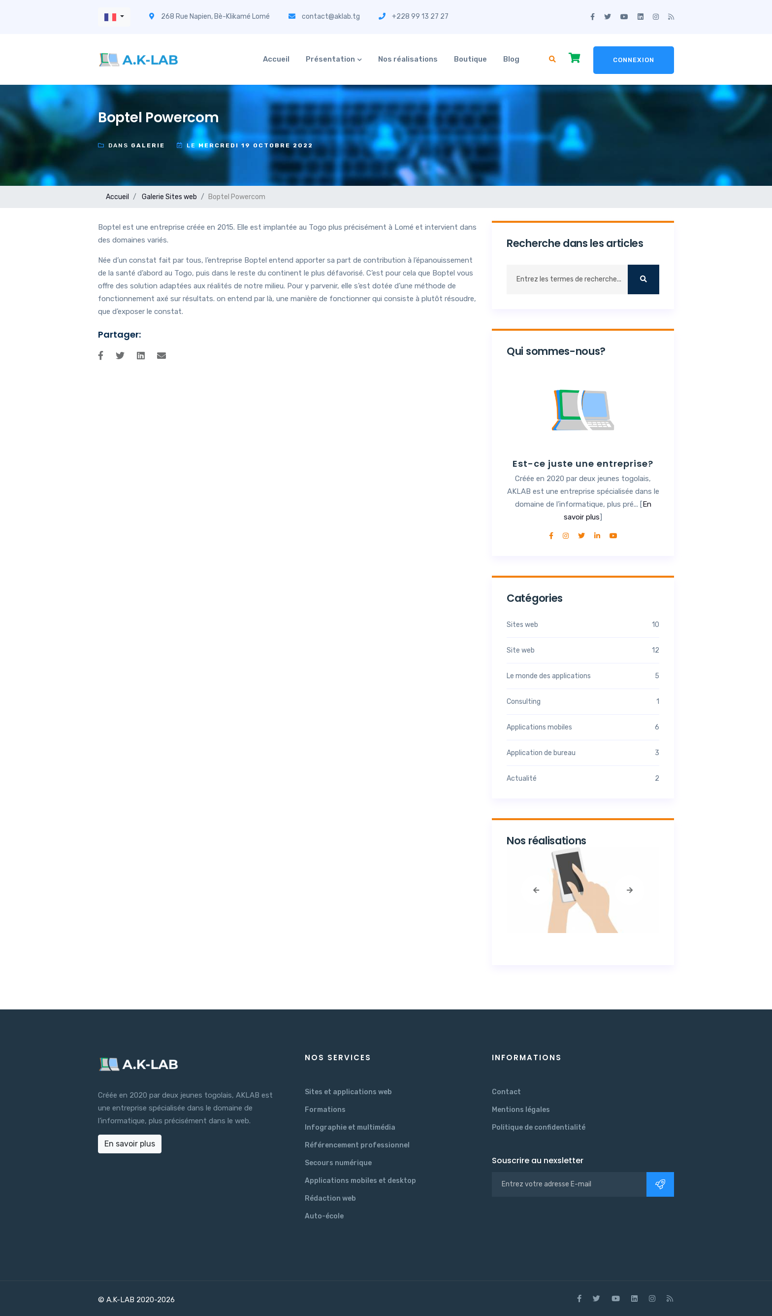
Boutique (470, 59)
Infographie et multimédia (350, 1127)
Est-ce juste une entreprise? (583, 463)
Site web (583, 650)
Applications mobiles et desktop (360, 1181)
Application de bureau (583, 753)
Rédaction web (330, 1198)
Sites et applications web (348, 1092)
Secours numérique (338, 1163)
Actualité (583, 778)
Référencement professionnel (357, 1145)
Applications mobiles (583, 727)
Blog (511, 59)
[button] (114, 17)
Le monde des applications (583, 676)
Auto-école (324, 1216)
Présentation (330, 59)
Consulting (583, 701)
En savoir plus (129, 1143)
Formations (325, 1110)
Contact (506, 1092)
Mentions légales (521, 1110)
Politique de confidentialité (538, 1127)
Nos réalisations (408, 59)
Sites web (181, 197)
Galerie (153, 197)
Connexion (633, 60)
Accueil (276, 59)
